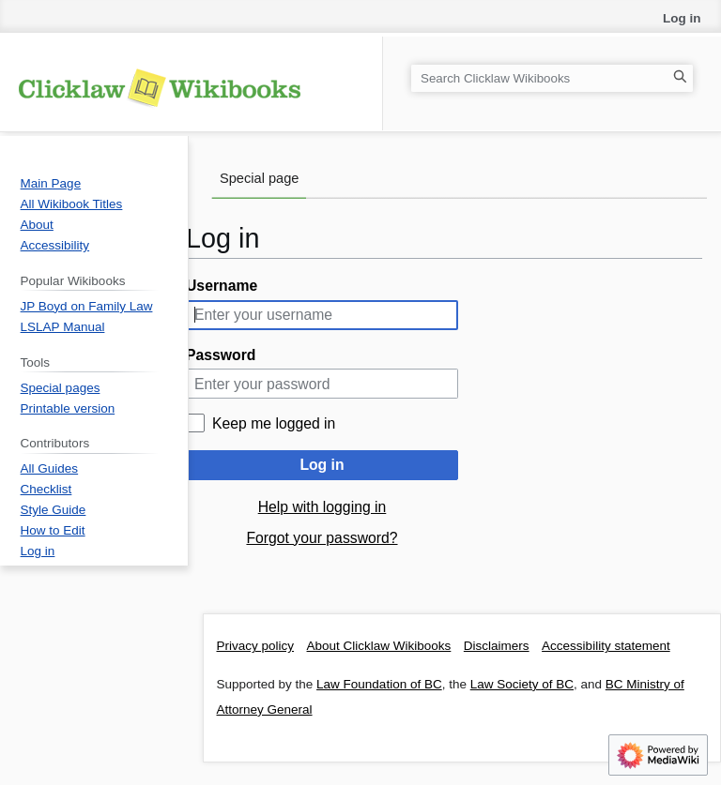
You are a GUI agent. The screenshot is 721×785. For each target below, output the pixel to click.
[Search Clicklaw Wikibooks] (552, 78)
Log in (321, 465)
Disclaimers (496, 646)
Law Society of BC (522, 684)
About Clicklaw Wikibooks (379, 646)
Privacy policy (256, 646)
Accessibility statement (606, 646)
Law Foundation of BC (379, 684)
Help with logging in (322, 507)
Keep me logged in (273, 423)
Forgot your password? (321, 538)
